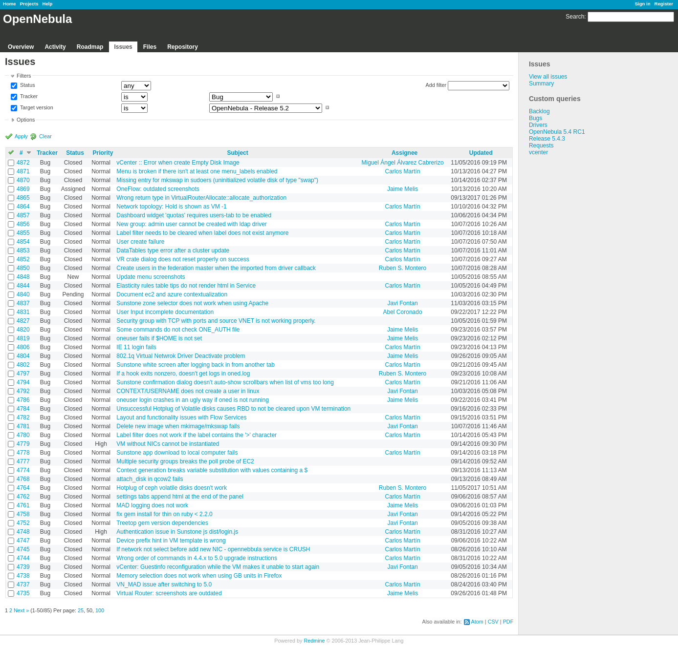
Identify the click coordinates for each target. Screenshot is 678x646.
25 (81, 610)
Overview (21, 46)
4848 (23, 276)
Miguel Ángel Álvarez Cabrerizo (403, 162)
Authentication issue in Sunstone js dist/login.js (177, 531)
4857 (23, 215)
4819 (23, 338)
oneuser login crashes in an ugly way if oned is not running (192, 399)
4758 (23, 514)
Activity (55, 46)
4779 (23, 443)
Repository (182, 46)
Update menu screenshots (150, 276)
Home (9, 3)
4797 (23, 373)
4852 (23, 259)
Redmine (314, 641)
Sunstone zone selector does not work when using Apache (192, 303)
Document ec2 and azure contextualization (171, 294)
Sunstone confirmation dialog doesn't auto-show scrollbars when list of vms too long (225, 382)
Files (149, 46)
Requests (541, 145)
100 (99, 610)
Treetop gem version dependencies (162, 523)
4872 (23, 162)
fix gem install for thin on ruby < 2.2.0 (164, 514)
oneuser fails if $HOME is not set (159, 338)
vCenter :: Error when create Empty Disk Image (177, 162)
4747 (23, 540)
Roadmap (90, 46)
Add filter (436, 85)
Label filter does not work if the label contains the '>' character (196, 435)
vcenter (538, 152)
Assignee (404, 152)
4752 (23, 523)
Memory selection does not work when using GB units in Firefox (199, 575)
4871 (23, 171)
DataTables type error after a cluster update (172, 250)
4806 (23, 347)
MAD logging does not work (152, 505)
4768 (23, 479)
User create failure (140, 241)
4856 (23, 224)
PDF (508, 622)
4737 (23, 584)
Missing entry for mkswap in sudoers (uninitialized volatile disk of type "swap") (217, 180)
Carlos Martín (402, 171)
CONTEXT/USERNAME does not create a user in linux (187, 391)
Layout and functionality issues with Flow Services (181, 417)
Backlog (539, 111)
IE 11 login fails (136, 347)
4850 (23, 268)
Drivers (538, 125)
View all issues (548, 76)
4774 (23, 470)
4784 (23, 408)
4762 (23, 496)
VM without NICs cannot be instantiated (167, 443)
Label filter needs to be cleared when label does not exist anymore (202, 232)
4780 (23, 435)
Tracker (28, 96)
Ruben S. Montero (402, 268)
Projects (29, 3)
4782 (23, 417)
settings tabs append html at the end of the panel (179, 496)
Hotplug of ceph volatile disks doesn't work (171, 487)
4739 (23, 566)
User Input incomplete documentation (165, 312)
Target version (36, 107)
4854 (23, 241)
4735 (23, 593)
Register (664, 3)
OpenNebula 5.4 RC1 (557, 131)
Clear (45, 136)
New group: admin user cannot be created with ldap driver (191, 224)
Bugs (535, 118)
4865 (23, 197)
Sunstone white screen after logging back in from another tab (195, 364)
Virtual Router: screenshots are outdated (168, 593)
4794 (23, 382)
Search (575, 16)
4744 (23, 558)
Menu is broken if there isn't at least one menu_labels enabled (196, 171)
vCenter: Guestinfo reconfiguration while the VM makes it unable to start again (217, 566)
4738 (23, 575)
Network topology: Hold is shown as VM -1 (171, 206)
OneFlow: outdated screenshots (157, 189)
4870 (23, 180)
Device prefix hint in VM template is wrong (170, 540)
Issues (123, 46)
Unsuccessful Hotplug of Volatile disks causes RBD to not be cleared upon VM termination (233, 408)
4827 (23, 320)
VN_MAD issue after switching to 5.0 (164, 584)
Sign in (643, 3)
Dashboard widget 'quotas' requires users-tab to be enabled (193, 215)
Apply (21, 136)
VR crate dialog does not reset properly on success (182, 259)
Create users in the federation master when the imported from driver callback (216, 268)
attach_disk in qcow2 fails (149, 479)
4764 (23, 487)
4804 (23, 356)
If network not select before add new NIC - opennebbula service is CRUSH (213, 549)
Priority (103, 152)
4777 (23, 461)
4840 (23, 294)
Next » (21, 610)
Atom (477, 622)
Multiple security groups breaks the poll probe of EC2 (185, 461)
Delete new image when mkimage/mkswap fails (178, 426)
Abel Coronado (402, 312)
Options (26, 120)
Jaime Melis (402, 189)
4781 (23, 426)
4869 (23, 189)
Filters (24, 76)
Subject (237, 152)
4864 (23, 206)
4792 (23, 391)
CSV (493, 622)
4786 (23, 399)
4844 (23, 285)
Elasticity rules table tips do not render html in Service (186, 285)
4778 (23, 452)
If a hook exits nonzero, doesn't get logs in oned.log (183, 373)
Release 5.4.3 (547, 138)
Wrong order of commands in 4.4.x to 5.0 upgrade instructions (196, 558)
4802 (23, 364)
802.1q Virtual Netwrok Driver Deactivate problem (180, 356)
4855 (23, 232)
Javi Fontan (403, 303)
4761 (23, 505)
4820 (23, 329)
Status (27, 85)
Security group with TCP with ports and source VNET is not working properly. (215, 320)
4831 (23, 312)
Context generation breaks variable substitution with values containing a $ (211, 470)
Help (48, 3)
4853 (23, 250)
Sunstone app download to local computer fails (177, 452)
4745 (23, 549)
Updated (481, 152)
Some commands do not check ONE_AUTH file (178, 329)
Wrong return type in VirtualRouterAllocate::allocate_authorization (201, 197)
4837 (23, 303)
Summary (541, 83)
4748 (23, 531)
